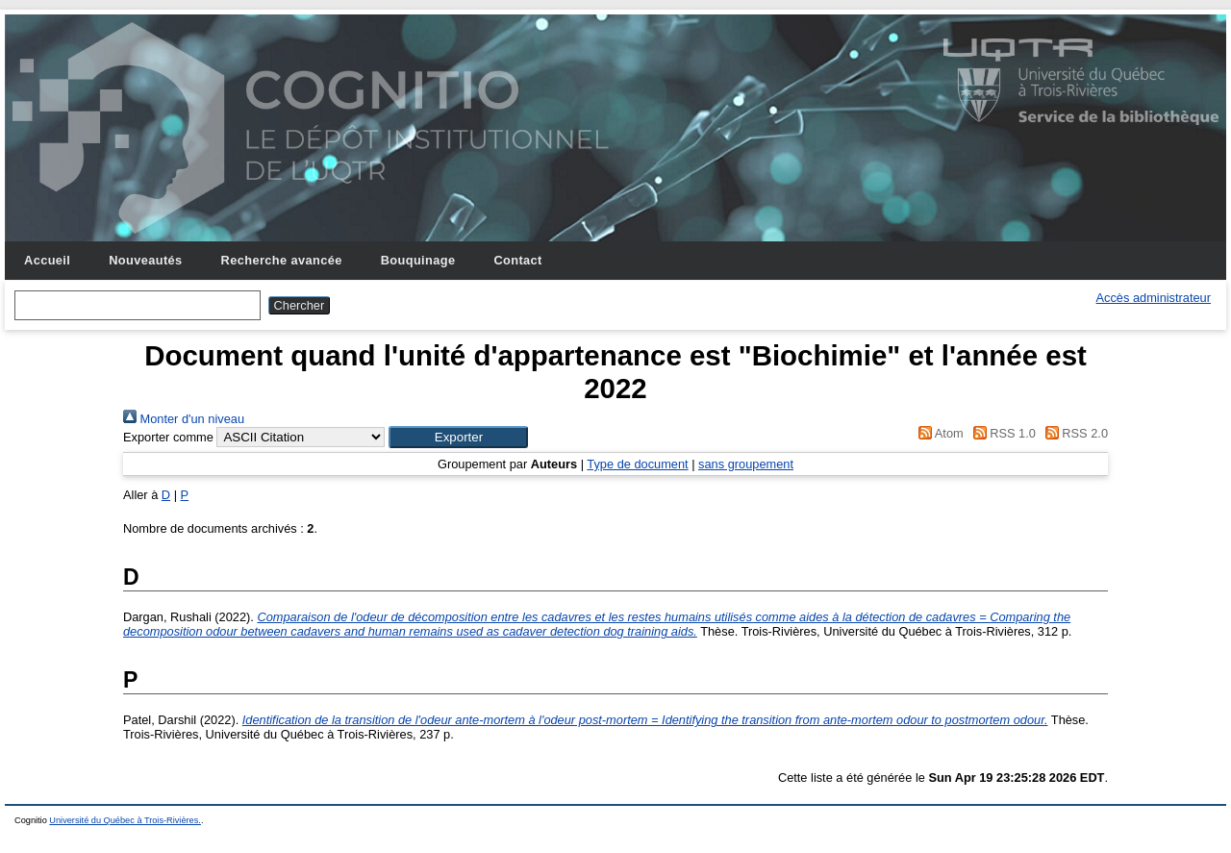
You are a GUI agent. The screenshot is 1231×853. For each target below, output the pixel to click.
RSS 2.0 (1073, 433)
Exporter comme (168, 437)
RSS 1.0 (1001, 433)
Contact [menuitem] (517, 260)
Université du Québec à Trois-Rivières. (125, 820)
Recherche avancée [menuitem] (281, 260)
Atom (938, 433)
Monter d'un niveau (183, 419)
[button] (458, 437)
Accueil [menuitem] (47, 260)
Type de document (637, 464)
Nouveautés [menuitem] (145, 260)
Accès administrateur (1153, 297)
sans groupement (745, 464)
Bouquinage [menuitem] (418, 260)
